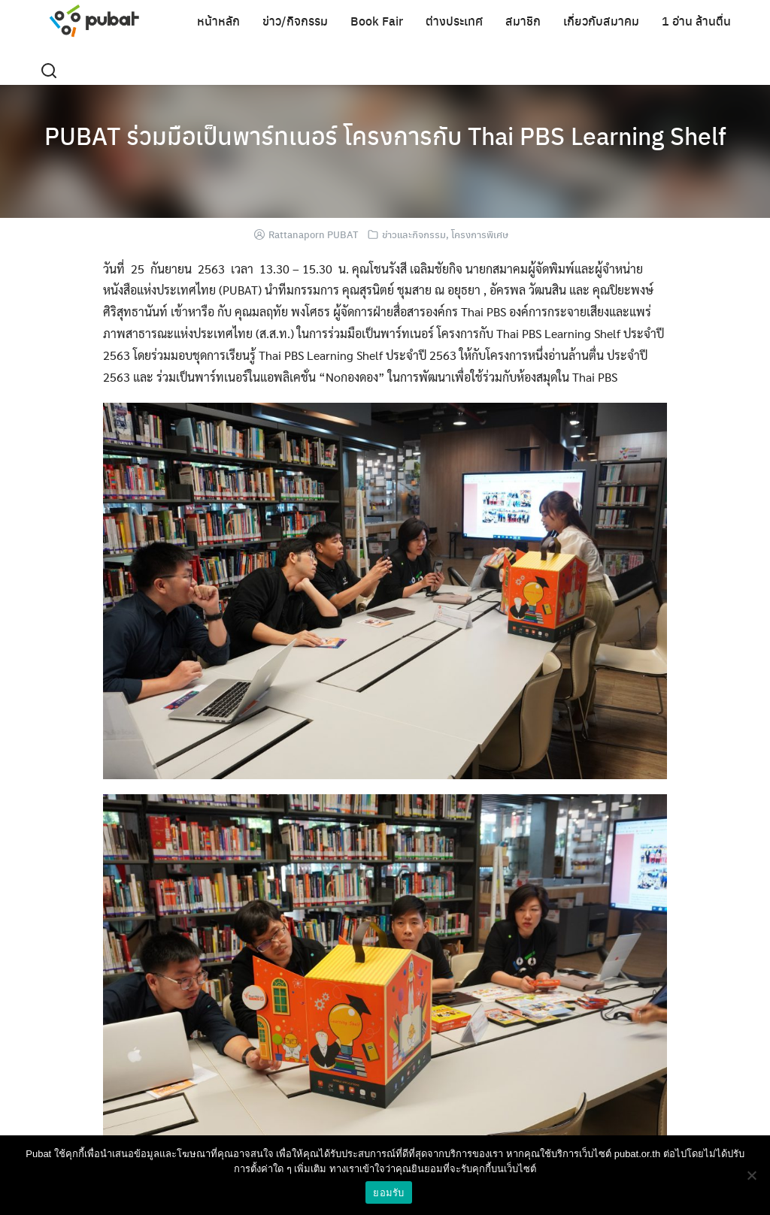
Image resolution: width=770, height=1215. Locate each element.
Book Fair (376, 20)
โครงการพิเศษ (479, 234)
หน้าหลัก (218, 20)
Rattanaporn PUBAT (313, 234)
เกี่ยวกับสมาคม (601, 20)
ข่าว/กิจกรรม (295, 20)
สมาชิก (523, 20)
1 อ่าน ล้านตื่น (696, 20)
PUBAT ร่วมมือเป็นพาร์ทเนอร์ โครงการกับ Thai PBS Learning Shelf (385, 135)
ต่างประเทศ (454, 20)
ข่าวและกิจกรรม (414, 234)
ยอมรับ (388, 1192)
